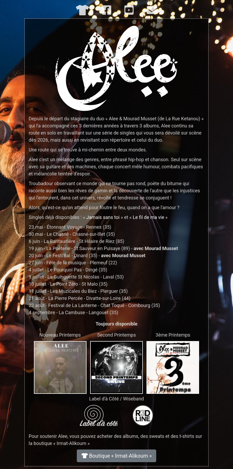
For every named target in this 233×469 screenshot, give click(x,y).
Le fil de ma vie (148, 217)
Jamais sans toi (103, 217)
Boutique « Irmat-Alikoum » (116, 456)
